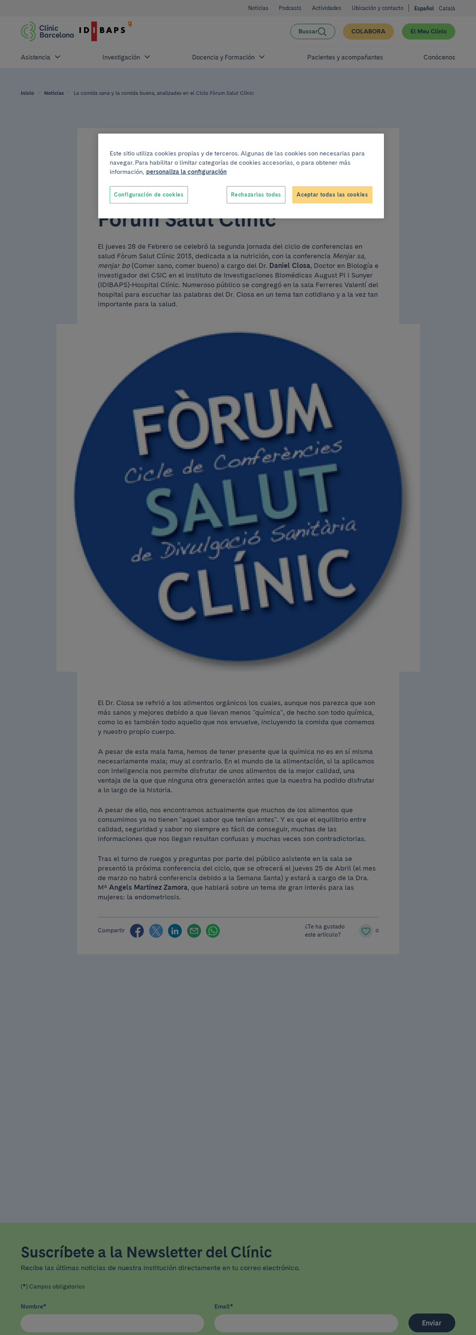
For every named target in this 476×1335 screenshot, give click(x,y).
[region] (241, 176)
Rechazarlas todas (256, 195)
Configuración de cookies (149, 195)
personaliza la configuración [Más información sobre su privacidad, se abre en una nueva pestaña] (186, 171)
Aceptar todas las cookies (332, 195)
